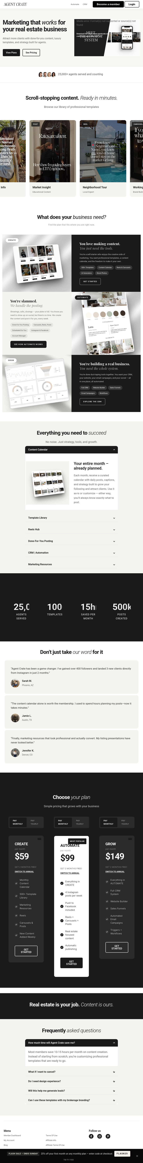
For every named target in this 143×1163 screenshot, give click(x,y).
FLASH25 (122, 1153)
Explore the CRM (92, 401)
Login (132, 4)
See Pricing (31, 52)
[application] (107, 37)
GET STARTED (26, 951)
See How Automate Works (28, 344)
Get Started (90, 281)
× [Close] (137, 1156)
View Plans (11, 52)
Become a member (108, 4)
